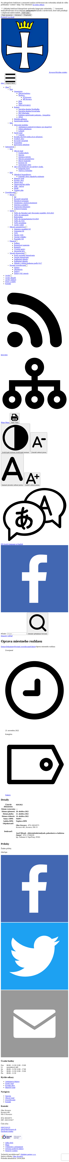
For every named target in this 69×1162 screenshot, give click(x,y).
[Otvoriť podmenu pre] (10, 87)
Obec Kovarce (18, 1156)
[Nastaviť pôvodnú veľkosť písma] (12, 470)
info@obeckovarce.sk (8, 1129)
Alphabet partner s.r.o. (28, 1154)
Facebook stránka (7, 1131)
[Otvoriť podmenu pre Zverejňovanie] (16, 192)
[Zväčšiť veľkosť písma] (32, 479)
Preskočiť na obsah (7, 17)
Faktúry (8, 795)
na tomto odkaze (38, 5)
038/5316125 (5, 1127)
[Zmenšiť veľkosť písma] (38, 443)
